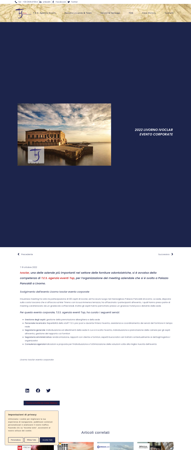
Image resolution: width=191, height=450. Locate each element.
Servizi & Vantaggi (110, 13)
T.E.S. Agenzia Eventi (44, 13)
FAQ (131, 13)
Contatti (169, 13)
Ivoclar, (25, 273)
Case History (149, 13)
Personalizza (16, 440)
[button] (27, 390)
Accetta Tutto (48, 440)
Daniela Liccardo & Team (78, 13)
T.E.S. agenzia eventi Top (57, 278)
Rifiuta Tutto (31, 440)
